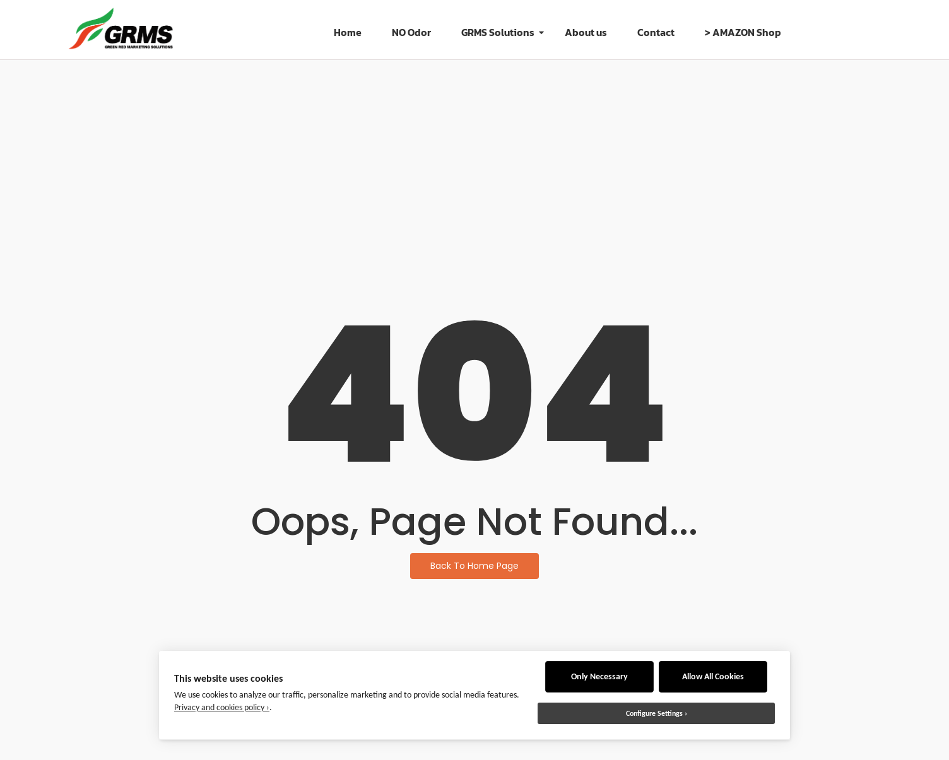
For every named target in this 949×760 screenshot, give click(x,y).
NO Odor (411, 32)
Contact (656, 32)
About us (586, 32)
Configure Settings (654, 713)
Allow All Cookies (713, 676)
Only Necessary (599, 676)
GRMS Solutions (501, 32)
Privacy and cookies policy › (221, 707)
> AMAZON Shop (743, 32)
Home (348, 32)
